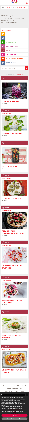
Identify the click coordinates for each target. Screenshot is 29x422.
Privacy (16, 391)
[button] (2, 2)
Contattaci (12, 385)
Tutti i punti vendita (21, 385)
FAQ (21, 388)
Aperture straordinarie (12, 388)
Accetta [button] (14, 415)
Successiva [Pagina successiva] (18, 74)
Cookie (22, 391)
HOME (3, 7)
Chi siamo (5, 385)
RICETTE (14, 7)
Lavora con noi (8, 391)
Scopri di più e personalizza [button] (14, 418)
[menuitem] (14, 34)
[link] (14, 92)
